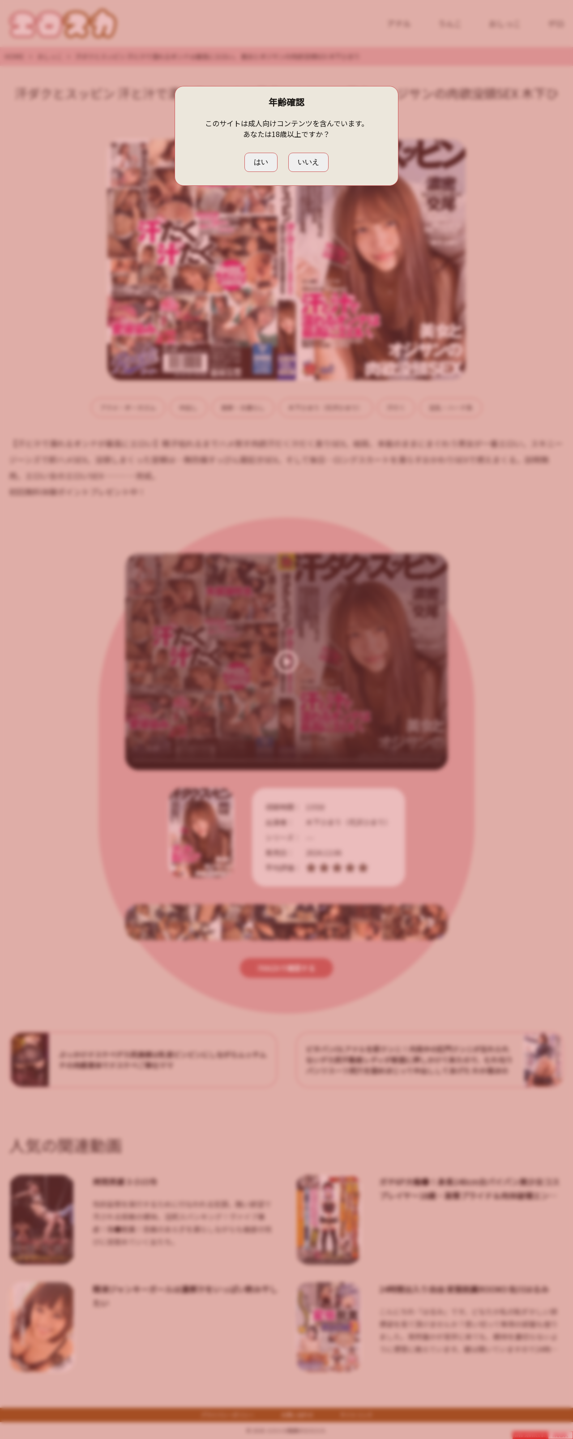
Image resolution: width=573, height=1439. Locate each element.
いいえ (308, 162)
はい (261, 162)
